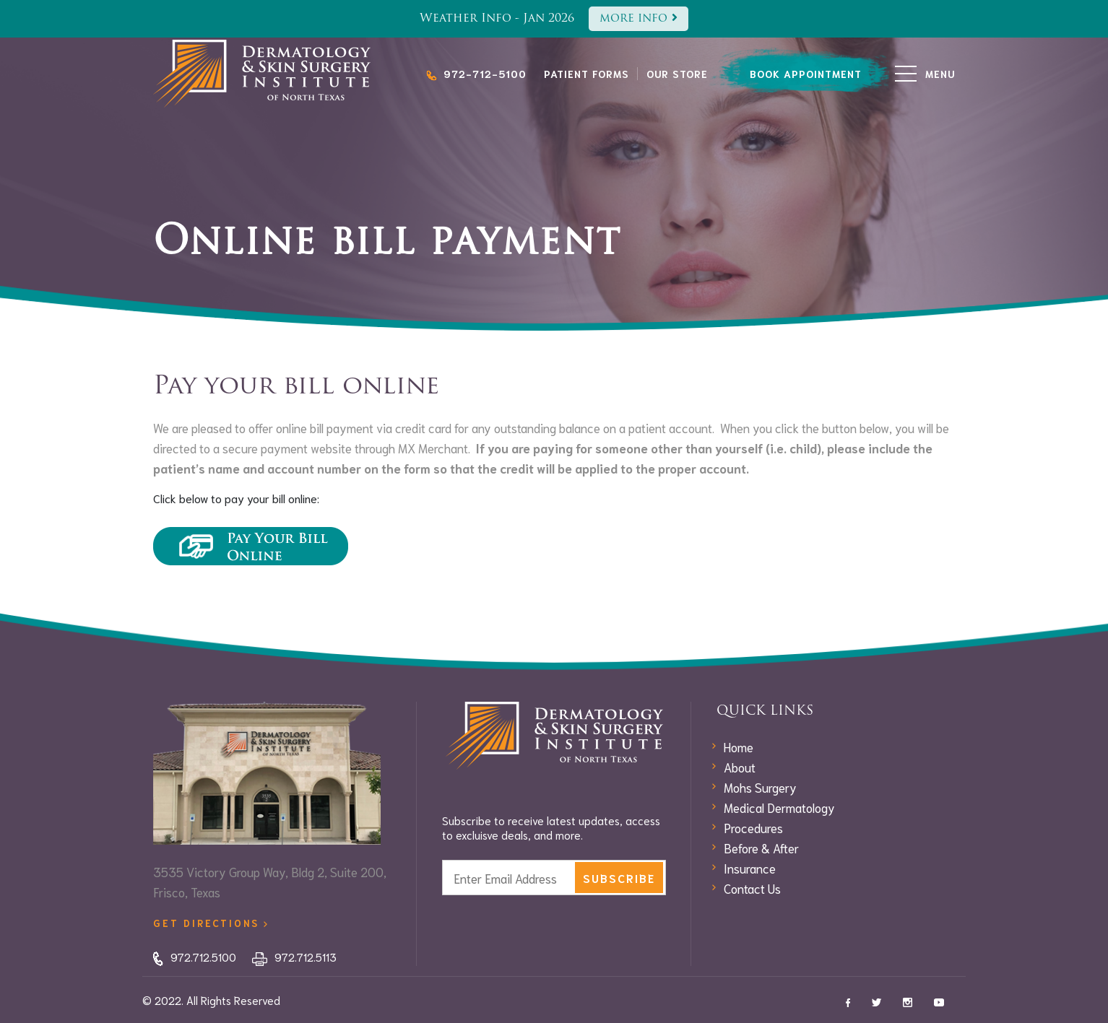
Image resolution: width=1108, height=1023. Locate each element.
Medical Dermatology (779, 807)
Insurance (750, 868)
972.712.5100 (194, 956)
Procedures (753, 827)
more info (639, 18)
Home (738, 746)
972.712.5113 (294, 956)
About (740, 767)
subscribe (619, 878)
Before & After (761, 848)
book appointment (806, 73)
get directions (210, 923)
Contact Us (752, 888)
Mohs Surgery (760, 787)
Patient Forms (586, 73)
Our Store (677, 73)
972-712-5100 (476, 73)
